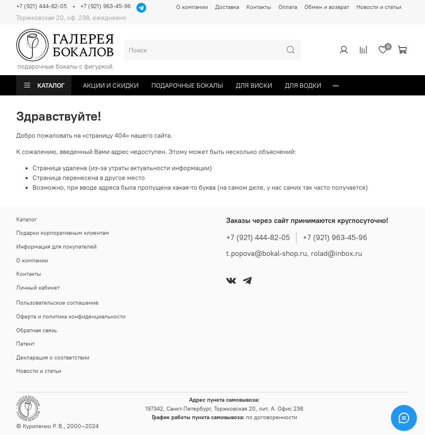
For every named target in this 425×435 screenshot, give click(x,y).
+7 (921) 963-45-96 (105, 6)
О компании (192, 7)
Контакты (258, 7)
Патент (25, 343)
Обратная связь (36, 330)
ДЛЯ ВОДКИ (303, 85)
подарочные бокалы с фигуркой (65, 49)
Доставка (227, 7)
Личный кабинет (38, 287)
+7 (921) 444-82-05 (41, 6)
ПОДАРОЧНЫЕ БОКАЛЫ (187, 85)
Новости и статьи (378, 7)
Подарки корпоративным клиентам (62, 232)
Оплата (287, 7)
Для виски (254, 85)
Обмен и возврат (326, 7)
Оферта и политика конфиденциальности (70, 316)
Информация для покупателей (56, 246)
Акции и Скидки (110, 85)
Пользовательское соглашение (57, 302)
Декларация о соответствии (52, 357)
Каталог (44, 85)
